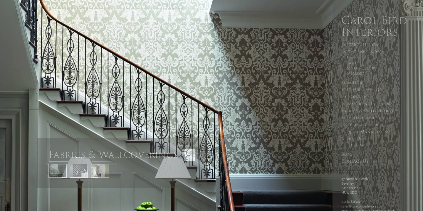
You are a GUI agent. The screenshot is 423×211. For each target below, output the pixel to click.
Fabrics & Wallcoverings (370, 111)
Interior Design (360, 44)
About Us (351, 139)
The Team (356, 145)
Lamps (352, 57)
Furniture (352, 82)
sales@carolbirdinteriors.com (362, 206)
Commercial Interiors (367, 104)
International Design (366, 118)
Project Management (365, 132)
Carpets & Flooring (364, 125)
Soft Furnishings (361, 89)
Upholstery (354, 96)
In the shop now (361, 51)
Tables (352, 63)
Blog (346, 154)
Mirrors (355, 73)
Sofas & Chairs (361, 68)
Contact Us (354, 161)
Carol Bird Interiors (374, 26)
